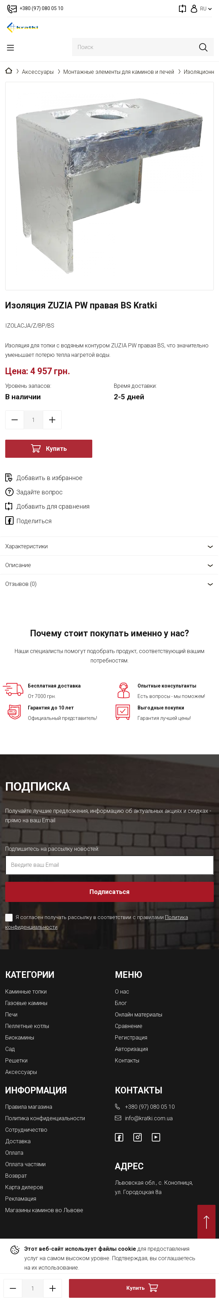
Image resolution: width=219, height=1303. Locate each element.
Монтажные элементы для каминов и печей (118, 72)
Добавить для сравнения (52, 506)
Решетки (16, 1060)
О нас (122, 991)
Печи (11, 1014)
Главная (8, 71)
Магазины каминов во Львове (44, 1210)
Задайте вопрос (39, 492)
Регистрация (131, 1037)
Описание (18, 565)
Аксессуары (38, 72)
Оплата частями (25, 1164)
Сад (10, 1049)
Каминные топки (26, 991)
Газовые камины (26, 1003)
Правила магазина (28, 1107)
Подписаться (109, 891)
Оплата (14, 1152)
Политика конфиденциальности (45, 1118)
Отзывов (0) (21, 583)
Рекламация (20, 1198)
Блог (121, 1003)
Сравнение (128, 1026)
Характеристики (26, 546)
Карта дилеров (24, 1187)
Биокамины (19, 1037)
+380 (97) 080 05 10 (150, 1107)
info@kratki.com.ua (149, 1118)
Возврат (16, 1175)
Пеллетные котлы (27, 1026)
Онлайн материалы (138, 1014)
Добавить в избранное (49, 477)
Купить (56, 448)
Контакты (127, 1060)
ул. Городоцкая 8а (138, 1192)
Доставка (18, 1141)
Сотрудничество (26, 1130)
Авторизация (131, 1049)
